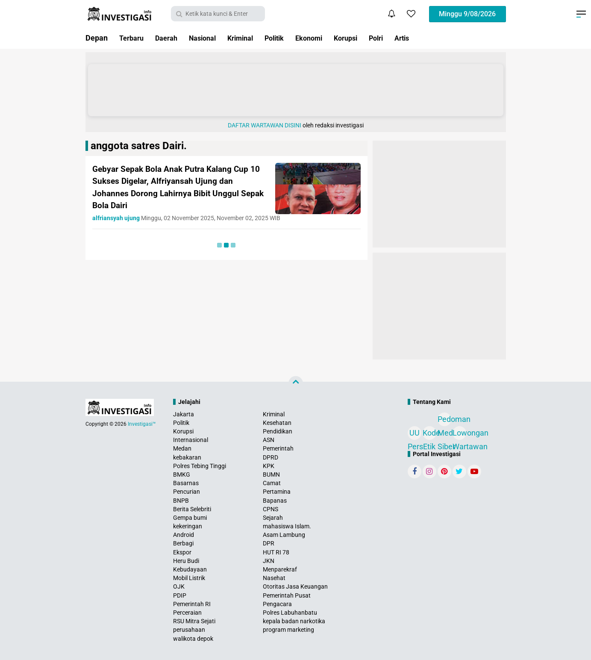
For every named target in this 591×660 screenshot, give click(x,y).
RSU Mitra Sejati (194, 621)
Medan (182, 448)
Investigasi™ (142, 424)
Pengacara (277, 604)
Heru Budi (186, 560)
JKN (268, 560)
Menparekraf (280, 569)
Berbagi (183, 543)
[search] (218, 13)
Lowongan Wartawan (459, 434)
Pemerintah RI (192, 604)
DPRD (270, 457)
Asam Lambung (284, 534)
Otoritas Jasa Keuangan (295, 586)
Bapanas (275, 500)
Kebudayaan (190, 569)
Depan (96, 37)
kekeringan (187, 526)
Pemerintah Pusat (287, 595)
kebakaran (187, 457)
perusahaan (189, 629)
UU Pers (414, 434)
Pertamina (277, 491)
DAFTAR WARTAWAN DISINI (264, 125)
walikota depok (193, 638)
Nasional (210, 37)
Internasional (190, 439)
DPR (268, 543)
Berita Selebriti (192, 509)
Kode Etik (429, 434)
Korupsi (367, 37)
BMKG (181, 474)
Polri (400, 37)
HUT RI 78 (276, 552)
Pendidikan (277, 431)
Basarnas (186, 483)
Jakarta (183, 414)
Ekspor (182, 552)
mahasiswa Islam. (287, 526)
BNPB (181, 500)
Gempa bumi (190, 517)
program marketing (288, 629)
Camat (272, 483)
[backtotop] (295, 383)
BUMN (271, 474)
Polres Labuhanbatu (290, 612)
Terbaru (133, 37)
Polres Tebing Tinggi (199, 466)
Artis (428, 37)
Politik (289, 37)
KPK (268, 466)
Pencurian (186, 491)
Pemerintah (278, 448)
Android (183, 534)
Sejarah (273, 517)
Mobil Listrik (189, 578)
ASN (268, 439)
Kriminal (252, 37)
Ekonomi (327, 37)
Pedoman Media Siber (444, 420)
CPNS (270, 509)
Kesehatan (277, 422)
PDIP (179, 595)
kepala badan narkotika (294, 621)
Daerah (170, 37)
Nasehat (274, 578)
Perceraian (187, 612)
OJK (179, 586)
